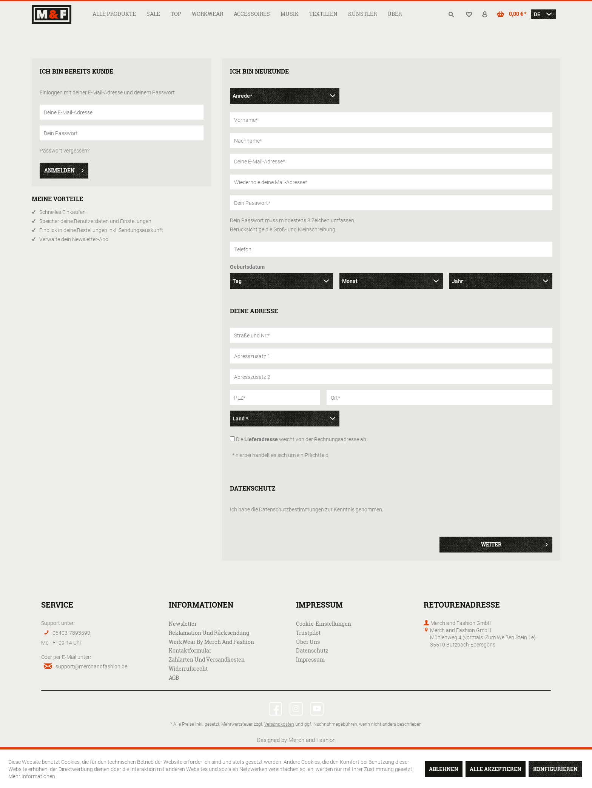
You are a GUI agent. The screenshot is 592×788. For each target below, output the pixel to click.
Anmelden (64, 169)
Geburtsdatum (247, 266)
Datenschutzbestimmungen (291, 509)
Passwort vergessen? (64, 150)
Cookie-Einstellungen (323, 623)
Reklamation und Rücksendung (209, 632)
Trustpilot (308, 632)
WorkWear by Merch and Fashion (211, 641)
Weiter (514, 543)
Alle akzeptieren (495, 769)
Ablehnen (443, 769)
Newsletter (183, 623)
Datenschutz (312, 650)
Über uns (308, 641)
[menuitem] (114, 13)
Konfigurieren (555, 769)
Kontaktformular (190, 650)
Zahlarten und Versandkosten (207, 659)
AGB (174, 677)
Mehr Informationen (31, 776)
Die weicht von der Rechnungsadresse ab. (301, 439)
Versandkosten (279, 724)
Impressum (310, 659)
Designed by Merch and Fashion (296, 739)
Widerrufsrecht (188, 668)
